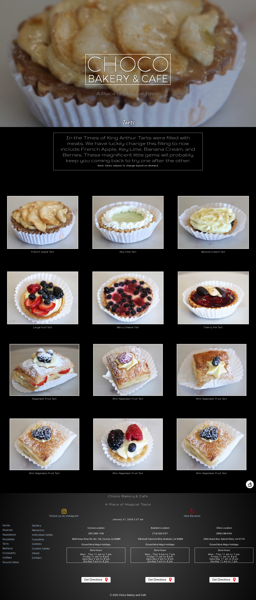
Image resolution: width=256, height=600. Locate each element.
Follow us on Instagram (64, 515)
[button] (23, 7)
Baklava (8, 548)
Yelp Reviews (192, 515)
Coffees (7, 557)
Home (6, 525)
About (35, 553)
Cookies (37, 543)
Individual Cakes (42, 534)
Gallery (36, 525)
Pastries (8, 530)
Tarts (6, 543)
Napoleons (9, 534)
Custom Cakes (41, 548)
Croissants (9, 553)
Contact (37, 557)
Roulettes (9, 539)
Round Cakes (11, 562)
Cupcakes (38, 539)
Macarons (38, 530)
